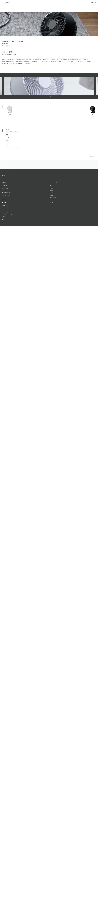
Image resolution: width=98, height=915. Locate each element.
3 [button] (50, 96)
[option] (49, 86)
